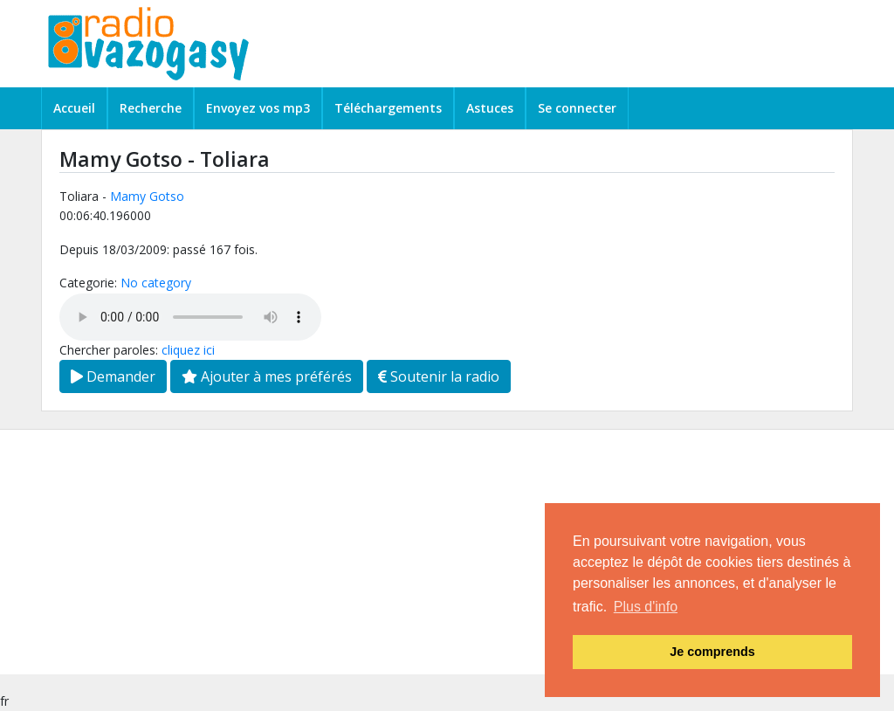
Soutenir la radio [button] (438, 376)
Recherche (151, 108)
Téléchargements (388, 108)
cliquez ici (188, 350)
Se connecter (577, 108)
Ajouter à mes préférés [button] (267, 376)
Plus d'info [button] (645, 606)
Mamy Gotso (147, 196)
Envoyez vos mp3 (258, 108)
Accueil (74, 108)
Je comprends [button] (712, 652)
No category (155, 282)
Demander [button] (113, 376)
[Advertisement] (447, 552)
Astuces (489, 108)
